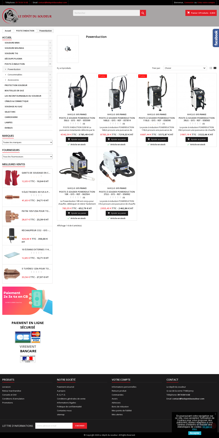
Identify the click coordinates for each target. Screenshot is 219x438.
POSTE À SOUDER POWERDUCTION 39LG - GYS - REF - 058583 (197, 119)
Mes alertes (117, 414)
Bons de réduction (120, 406)
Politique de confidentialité (69, 406)
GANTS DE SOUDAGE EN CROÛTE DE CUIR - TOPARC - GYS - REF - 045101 (36, 173)
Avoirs (115, 398)
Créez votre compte (206, 2)
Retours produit (119, 390)
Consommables (15, 74)
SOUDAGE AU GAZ (13, 106)
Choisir (185, 68)
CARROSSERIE (11, 117)
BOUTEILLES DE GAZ (14, 90)
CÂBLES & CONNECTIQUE (16, 101)
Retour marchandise (11, 390)
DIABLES (9, 127)
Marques (8, 135)
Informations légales (66, 402)
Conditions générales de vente (71, 398)
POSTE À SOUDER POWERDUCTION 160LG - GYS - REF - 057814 (117, 119)
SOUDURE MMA (12, 42)
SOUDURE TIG (11, 53)
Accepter (195, 433)
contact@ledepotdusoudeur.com (52, 2)
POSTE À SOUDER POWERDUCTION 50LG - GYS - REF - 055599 (77, 119)
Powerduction (14, 69)
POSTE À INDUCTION (15, 64)
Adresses (116, 402)
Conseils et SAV (9, 394)
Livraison (6, 386)
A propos (61, 390)
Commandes (117, 394)
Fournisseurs (11, 150)
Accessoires (13, 80)
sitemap (60, 414)
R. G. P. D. (61, 394)
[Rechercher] (109, 13)
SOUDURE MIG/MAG (14, 48)
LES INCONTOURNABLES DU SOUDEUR (23, 95)
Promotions (7, 402)
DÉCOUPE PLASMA (13, 58)
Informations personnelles (124, 386)
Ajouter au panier (77, 139)
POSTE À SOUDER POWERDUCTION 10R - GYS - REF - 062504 (77, 193)
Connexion (189, 2)
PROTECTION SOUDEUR (16, 85)
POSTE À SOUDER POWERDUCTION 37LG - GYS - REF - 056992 (117, 193)
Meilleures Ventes (13, 164)
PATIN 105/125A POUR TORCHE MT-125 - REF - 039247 (36, 211)
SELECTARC (10, 111)
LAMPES (8, 122)
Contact (172, 379)
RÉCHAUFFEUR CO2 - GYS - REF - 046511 (36, 230)
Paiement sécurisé (65, 386)
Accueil (7, 37)
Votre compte (121, 379)
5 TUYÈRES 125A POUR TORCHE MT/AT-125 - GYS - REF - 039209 (36, 268)
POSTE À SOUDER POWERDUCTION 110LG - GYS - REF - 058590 (157, 119)
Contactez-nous (64, 410)
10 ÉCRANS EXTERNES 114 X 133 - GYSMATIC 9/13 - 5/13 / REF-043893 (36, 249)
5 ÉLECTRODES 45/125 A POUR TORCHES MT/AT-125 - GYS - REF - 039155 (36, 192)
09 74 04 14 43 (22, 2)
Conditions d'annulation (13, 398)
